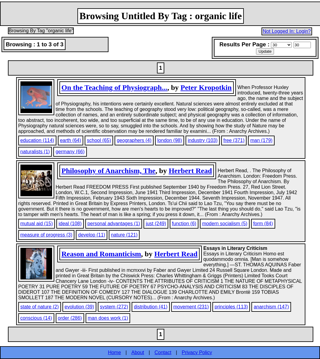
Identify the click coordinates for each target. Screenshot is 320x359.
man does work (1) (108, 318)
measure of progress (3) (46, 234)
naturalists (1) (35, 151)
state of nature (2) (39, 306)
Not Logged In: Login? (287, 31)
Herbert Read (190, 171)
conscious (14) (36, 318)
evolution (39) (79, 306)
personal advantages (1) (113, 223)
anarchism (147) (271, 306)
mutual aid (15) (36, 223)
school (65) (99, 140)
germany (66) (69, 151)
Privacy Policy (197, 352)
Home (114, 352)
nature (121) (124, 234)
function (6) (184, 223)
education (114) (37, 140)
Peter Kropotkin (206, 87)
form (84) (263, 223)
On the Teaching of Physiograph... (114, 87)
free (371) (233, 140)
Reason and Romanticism (101, 254)
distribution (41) (150, 306)
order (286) (70, 318)
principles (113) (231, 306)
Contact (163, 352)
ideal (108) (70, 223)
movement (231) (191, 306)
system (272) (114, 306)
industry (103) (203, 140)
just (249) (156, 223)
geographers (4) (134, 140)
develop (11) (91, 234)
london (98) (169, 140)
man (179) (261, 140)
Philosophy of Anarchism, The (109, 171)
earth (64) (70, 140)
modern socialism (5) (224, 223)
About (137, 352)
